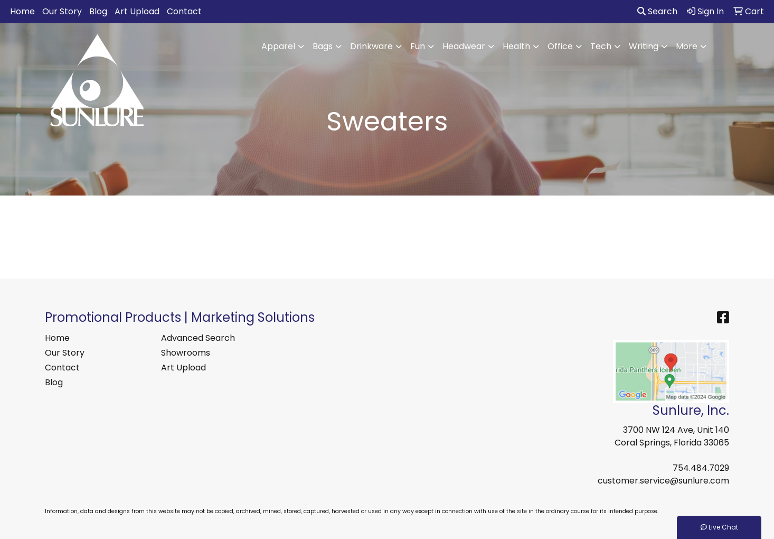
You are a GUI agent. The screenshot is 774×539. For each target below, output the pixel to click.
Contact (184, 11)
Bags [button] (323, 46)
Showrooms (185, 353)
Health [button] (516, 46)
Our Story (62, 11)
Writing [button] (643, 46)
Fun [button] (417, 46)
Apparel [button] (278, 46)
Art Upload (137, 11)
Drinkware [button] (371, 46)
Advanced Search (198, 338)
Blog (98, 11)
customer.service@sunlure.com (663, 481)
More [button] (686, 46)
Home (22, 11)
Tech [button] (600, 46)
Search (657, 11)
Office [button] (560, 46)
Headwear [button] (463, 46)
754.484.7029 (701, 468)
